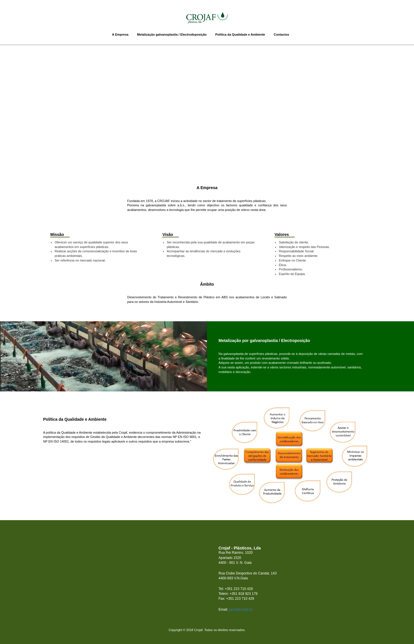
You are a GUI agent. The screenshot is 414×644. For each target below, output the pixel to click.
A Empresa (120, 34)
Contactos (281, 34)
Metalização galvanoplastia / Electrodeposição (172, 34)
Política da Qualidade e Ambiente (240, 34)
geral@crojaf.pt (241, 610)
